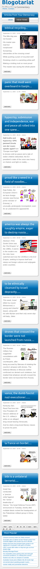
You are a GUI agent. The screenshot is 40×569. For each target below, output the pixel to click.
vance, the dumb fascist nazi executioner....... (19, 395)
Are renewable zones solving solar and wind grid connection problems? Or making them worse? (18, 554)
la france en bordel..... (18, 443)
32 (24, 527)
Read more (6, 71)
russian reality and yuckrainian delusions (15, 564)
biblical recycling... (16, 27)
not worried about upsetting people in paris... (16, 562)
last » (35, 527)
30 (17, 527)
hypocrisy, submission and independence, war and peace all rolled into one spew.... (20, 123)
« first (5, 527)
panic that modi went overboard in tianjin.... (18, 84)
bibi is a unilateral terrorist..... (16, 478)
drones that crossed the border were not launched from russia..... (20, 335)
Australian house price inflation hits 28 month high (18, 560)
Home (5, 9)
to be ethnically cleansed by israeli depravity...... (16, 287)
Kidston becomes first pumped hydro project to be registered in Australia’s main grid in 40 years (18, 544)
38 (10, 529)
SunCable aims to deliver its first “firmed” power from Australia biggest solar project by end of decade (19, 540)
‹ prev (10, 527)
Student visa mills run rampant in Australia (16, 557)
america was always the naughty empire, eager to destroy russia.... (19, 228)
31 (20, 527)
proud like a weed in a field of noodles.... (18, 179)
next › (30, 527)
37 (6, 529)
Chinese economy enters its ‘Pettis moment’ (16, 537)
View (10, 20)
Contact (11, 9)
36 (3, 529)
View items (21, 19)
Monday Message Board (10, 551)
